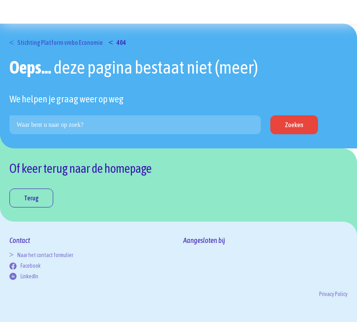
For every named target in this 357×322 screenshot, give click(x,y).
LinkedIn (29, 276)
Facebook (30, 266)
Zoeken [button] (294, 124)
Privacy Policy (333, 294)
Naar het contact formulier (45, 255)
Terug (31, 198)
